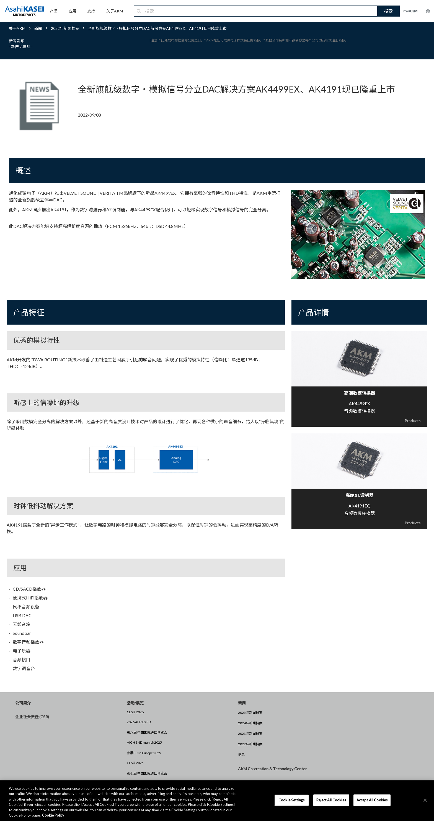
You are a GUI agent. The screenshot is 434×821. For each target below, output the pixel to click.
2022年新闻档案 (250, 744)
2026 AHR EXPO (139, 722)
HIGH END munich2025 (144, 742)
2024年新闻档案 (250, 723)
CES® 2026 (135, 712)
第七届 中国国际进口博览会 (147, 773)
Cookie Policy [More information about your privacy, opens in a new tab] (53, 815)
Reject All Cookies (331, 800)
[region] (217, 800)
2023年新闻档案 (250, 733)
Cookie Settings (291, 800)
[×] (425, 800)
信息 (241, 754)
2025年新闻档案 (250, 713)
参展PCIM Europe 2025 (144, 753)
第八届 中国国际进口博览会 (147, 732)
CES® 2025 (135, 763)
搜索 (388, 11)
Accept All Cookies (372, 800)
